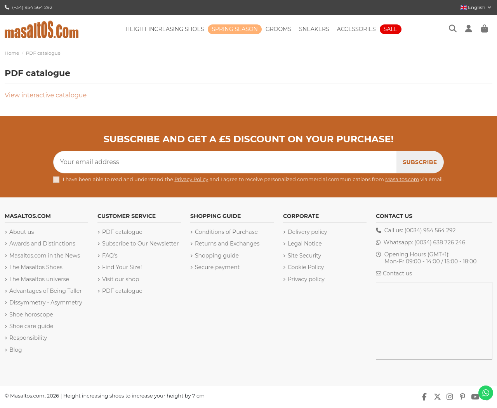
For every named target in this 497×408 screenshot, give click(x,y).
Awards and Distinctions (42, 243)
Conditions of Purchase (226, 231)
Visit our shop (120, 279)
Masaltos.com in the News (44, 255)
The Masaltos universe (39, 279)
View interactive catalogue (46, 95)
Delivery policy (307, 231)
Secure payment (217, 267)
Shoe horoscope (31, 314)
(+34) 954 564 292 (28, 7)
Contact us (397, 273)
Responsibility (28, 337)
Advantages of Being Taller (45, 290)
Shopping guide (217, 255)
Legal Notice (305, 243)
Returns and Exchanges (227, 243)
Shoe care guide (31, 326)
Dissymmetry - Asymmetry (45, 302)
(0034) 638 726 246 (439, 242)
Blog (15, 349)
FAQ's (109, 255)
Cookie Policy (306, 267)
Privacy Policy (191, 179)
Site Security (304, 255)
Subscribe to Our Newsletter (140, 243)
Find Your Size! (122, 267)
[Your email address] (225, 162)
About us (21, 231)
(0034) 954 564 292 (430, 230)
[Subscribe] (419, 162)
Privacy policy (306, 279)
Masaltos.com (402, 179)
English (476, 7)
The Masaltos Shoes (36, 267)
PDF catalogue (122, 231)
